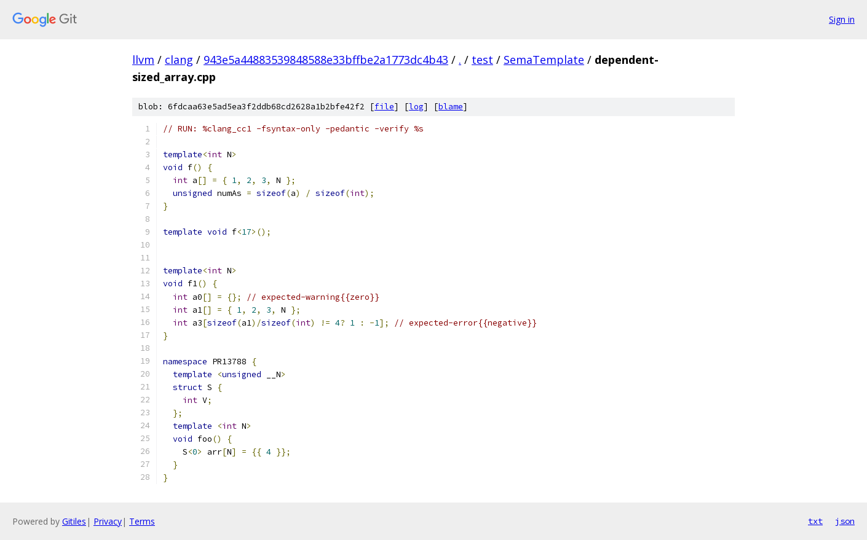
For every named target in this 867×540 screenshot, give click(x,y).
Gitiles (74, 521)
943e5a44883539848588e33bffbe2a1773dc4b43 (326, 59)
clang (179, 59)
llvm (143, 59)
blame (450, 106)
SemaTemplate (544, 59)
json (845, 520)
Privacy (107, 521)
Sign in (842, 19)
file (384, 106)
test (482, 59)
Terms (142, 521)
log (416, 106)
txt (815, 520)
